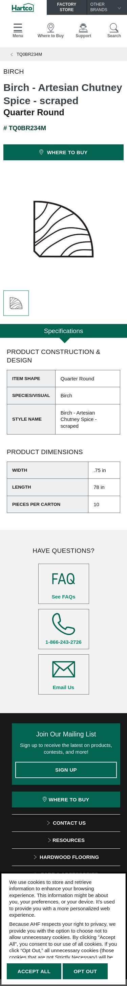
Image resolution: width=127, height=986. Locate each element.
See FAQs (63, 583)
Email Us (63, 674)
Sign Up (66, 770)
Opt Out (85, 971)
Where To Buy (66, 799)
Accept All (34, 971)
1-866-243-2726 (63, 629)
